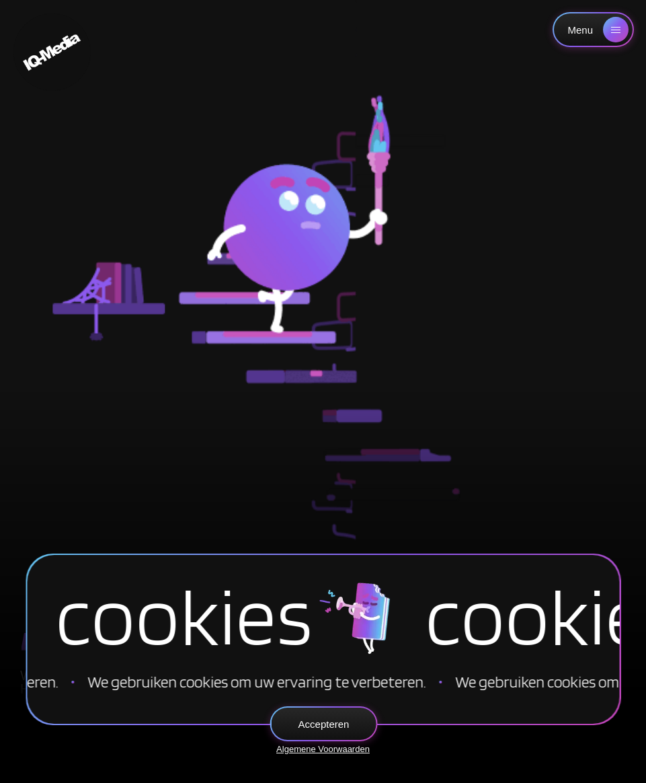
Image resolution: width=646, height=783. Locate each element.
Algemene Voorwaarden (323, 749)
